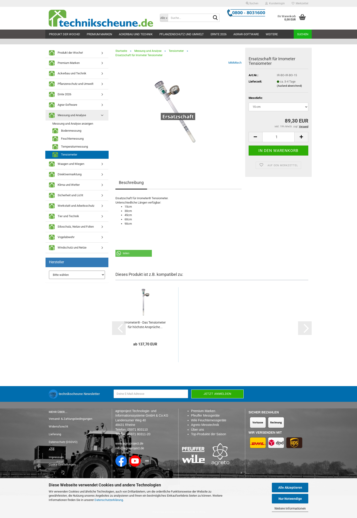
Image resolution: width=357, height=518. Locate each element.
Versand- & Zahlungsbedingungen (70, 418)
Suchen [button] (252, 3)
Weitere (272, 34)
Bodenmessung (66, 131)
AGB (51, 449)
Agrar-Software (246, 34)
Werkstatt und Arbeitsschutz (71, 206)
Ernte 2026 (219, 34)
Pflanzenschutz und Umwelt (181, 34)
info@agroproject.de (129, 448)
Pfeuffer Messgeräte (205, 415)
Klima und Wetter (64, 185)
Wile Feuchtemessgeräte (208, 420)
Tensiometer (64, 155)
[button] (255, 137)
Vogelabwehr (61, 237)
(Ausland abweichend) (289, 85)
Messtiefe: (256, 98)
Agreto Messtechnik (205, 425)
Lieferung (55, 434)
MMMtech (235, 62)
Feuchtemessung (68, 139)
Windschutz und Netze (68, 248)
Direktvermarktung (65, 174)
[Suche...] (164, 18)
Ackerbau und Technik (136, 34)
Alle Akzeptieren (290, 487)
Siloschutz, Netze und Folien (71, 227)
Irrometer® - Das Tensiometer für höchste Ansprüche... (145, 325)
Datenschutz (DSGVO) (63, 442)
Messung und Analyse (67, 115)
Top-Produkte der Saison (208, 434)
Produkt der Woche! (64, 34)
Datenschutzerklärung (108, 500)
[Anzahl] (278, 137)
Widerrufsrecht (58, 426)
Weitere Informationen (290, 508)
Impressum (56, 457)
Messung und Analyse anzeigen (72, 123)
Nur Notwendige (290, 498)
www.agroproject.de (129, 443)
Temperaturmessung (70, 147)
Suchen (302, 34)
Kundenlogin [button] (275, 3)
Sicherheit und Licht (66, 195)
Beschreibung (131, 182)
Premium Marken (99, 34)
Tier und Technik (64, 216)
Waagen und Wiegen (66, 164)
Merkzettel (300, 3)
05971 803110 (137, 429)
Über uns (197, 429)
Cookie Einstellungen (62, 464)
